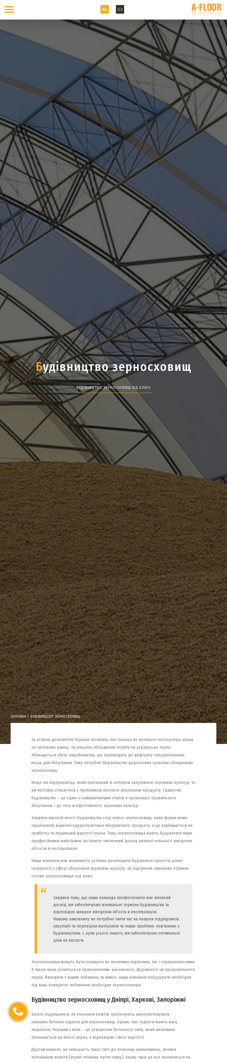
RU (104, 9)
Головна (18, 716)
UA (120, 9)
